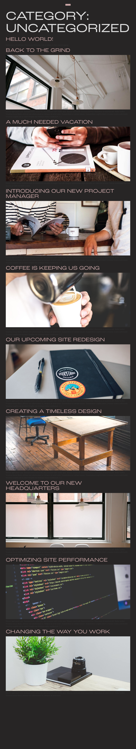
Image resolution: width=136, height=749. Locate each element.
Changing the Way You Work (58, 632)
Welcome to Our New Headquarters (44, 486)
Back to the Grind (38, 50)
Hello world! (29, 39)
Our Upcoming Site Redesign (55, 340)
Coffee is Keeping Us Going (53, 268)
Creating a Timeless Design (54, 411)
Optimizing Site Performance (57, 560)
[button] (68, 5)
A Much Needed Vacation (49, 122)
